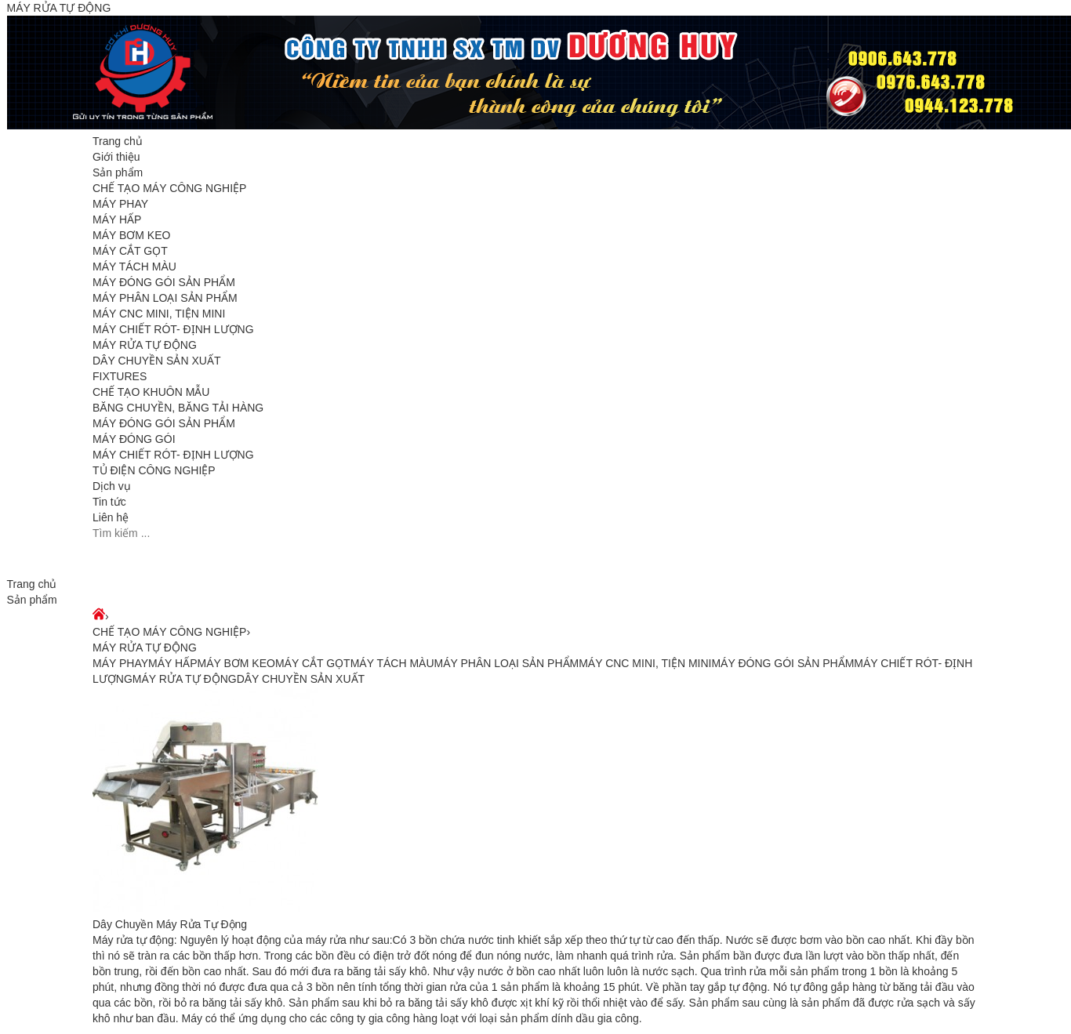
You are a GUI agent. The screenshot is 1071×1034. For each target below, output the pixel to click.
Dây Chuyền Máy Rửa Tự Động (170, 924)
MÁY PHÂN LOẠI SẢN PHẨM (165, 298)
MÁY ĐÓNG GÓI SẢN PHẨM (164, 282)
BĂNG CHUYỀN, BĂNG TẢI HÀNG (178, 407)
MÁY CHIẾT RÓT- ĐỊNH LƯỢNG (173, 329)
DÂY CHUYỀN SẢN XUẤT (156, 360)
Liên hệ (111, 517)
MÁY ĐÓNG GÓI (134, 439)
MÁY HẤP (117, 219)
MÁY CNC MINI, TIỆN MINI (159, 313)
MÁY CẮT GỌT (130, 251)
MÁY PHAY (120, 204)
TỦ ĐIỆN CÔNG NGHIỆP (154, 470)
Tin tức (109, 501)
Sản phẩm (118, 172)
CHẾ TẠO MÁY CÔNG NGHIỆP (169, 188)
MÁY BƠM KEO (131, 235)
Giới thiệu (116, 157)
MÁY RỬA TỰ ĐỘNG (145, 345)
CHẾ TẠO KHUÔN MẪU (151, 392)
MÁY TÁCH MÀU (134, 266)
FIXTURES (120, 376)
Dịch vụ (112, 486)
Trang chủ (118, 141)
